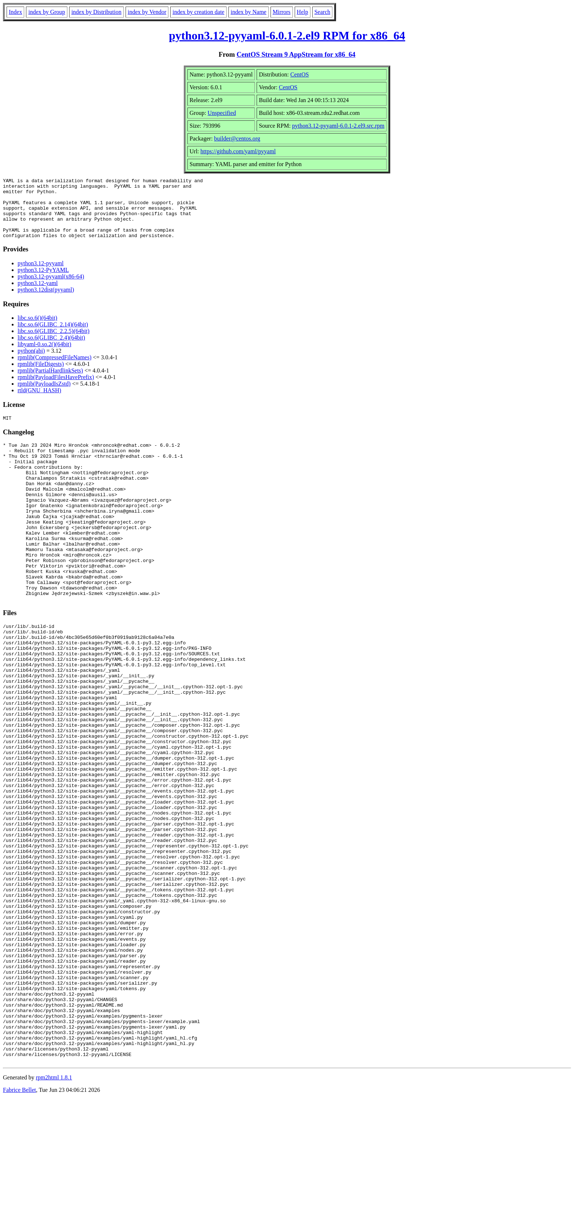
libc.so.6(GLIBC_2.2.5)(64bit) (53, 343)
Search (322, 12)
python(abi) (31, 363)
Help (302, 12)
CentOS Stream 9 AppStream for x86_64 (295, 54)
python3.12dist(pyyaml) (46, 302)
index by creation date (198, 12)
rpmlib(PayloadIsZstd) (44, 396)
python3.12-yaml (38, 295)
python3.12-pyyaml (41, 275)
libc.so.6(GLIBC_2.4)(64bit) (51, 350)
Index (15, 12)
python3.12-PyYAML (43, 282)
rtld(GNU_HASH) (39, 402)
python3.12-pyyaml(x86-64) (51, 288)
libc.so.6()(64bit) (37, 330)
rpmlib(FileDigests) (41, 376)
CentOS (299, 74)
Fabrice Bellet (19, 1223)
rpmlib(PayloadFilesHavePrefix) (56, 389)
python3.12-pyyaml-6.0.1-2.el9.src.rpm (338, 126)
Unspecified (222, 113)
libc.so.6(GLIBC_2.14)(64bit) (53, 336)
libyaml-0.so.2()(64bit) (44, 356)
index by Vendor (147, 12)
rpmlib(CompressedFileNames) (55, 369)
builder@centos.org (237, 138)
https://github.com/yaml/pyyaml (238, 151)
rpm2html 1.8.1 (54, 1210)
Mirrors (282, 12)
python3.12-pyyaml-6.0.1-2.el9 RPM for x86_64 (287, 35)
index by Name (248, 12)
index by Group (46, 12)
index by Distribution (96, 12)
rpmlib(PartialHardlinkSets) (50, 382)
